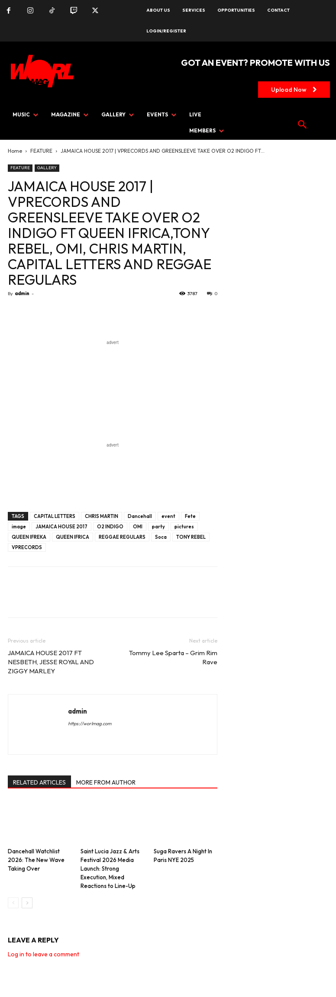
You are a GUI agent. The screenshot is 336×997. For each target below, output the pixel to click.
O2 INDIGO (110, 527)
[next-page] (27, 902)
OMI (137, 527)
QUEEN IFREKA (29, 537)
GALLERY (47, 167)
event (168, 516)
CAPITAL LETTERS (54, 516)
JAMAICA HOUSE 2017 (61, 527)
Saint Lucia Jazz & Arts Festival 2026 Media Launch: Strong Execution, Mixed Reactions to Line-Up (110, 868)
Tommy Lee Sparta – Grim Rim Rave (173, 657)
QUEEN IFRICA (72, 537)
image (19, 527)
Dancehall (140, 516)
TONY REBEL (191, 537)
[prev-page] (13, 902)
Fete (190, 516)
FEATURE (41, 151)
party (158, 527)
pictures (184, 527)
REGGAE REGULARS (122, 537)
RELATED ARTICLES (39, 782)
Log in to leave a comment (43, 954)
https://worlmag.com (89, 723)
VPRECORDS (27, 547)
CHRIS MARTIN (101, 516)
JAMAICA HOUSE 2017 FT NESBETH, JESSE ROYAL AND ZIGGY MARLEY (51, 662)
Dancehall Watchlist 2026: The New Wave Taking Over (36, 860)
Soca (161, 537)
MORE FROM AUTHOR (106, 782)
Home (15, 151)
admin (22, 293)
